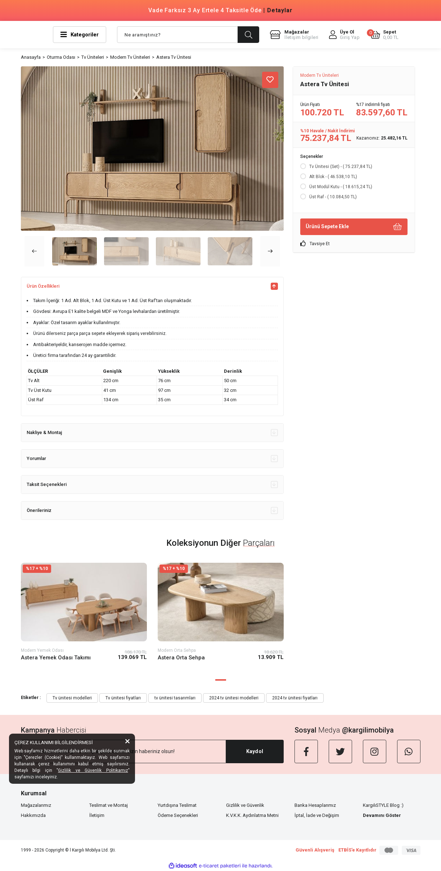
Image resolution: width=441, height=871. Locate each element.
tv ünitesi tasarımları (174, 697)
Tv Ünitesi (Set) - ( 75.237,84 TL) (340, 166)
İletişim (96, 815)
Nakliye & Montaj (152, 432)
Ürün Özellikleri (152, 286)
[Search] (188, 34)
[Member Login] (344, 34)
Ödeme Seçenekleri (178, 815)
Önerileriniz (152, 510)
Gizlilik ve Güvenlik (245, 805)
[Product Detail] (84, 569)
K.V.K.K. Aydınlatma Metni (252, 815)
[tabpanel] (83, 617)
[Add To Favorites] (270, 80)
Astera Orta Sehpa (181, 657)
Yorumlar (152, 458)
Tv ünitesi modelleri (72, 697)
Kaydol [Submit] (254, 751)
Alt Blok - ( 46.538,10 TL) (333, 176)
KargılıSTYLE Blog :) (383, 805)
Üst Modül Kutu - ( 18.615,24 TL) (340, 186)
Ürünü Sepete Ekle (354, 226)
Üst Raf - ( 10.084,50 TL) (333, 196)
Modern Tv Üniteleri (319, 75)
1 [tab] (220, 680)
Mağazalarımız (36, 805)
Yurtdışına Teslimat (177, 805)
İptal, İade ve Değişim (316, 815)
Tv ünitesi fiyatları (123, 697)
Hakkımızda (33, 815)
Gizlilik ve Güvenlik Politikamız (93, 770)
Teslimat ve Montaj (108, 805)
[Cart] (384, 34)
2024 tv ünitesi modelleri (233, 697)
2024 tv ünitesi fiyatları (295, 697)
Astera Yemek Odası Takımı (56, 657)
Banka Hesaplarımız (315, 805)
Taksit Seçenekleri (152, 484)
